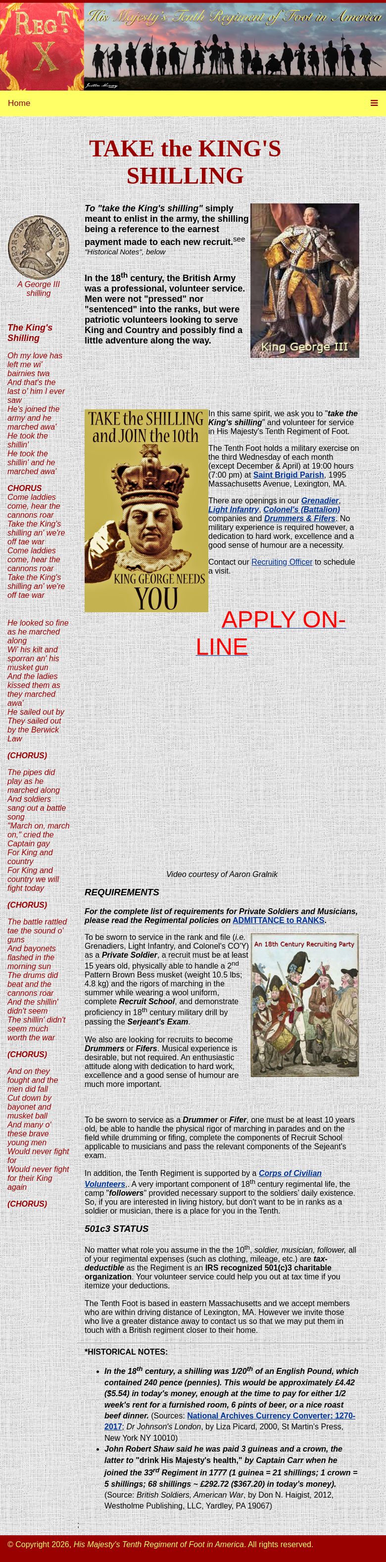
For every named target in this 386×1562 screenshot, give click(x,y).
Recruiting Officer (281, 562)
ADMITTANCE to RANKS (278, 920)
